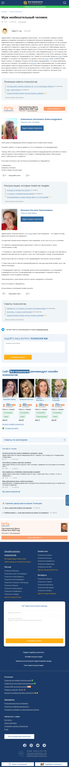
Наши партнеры (10, 723)
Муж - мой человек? (14, 90)
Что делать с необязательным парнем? (20, 194)
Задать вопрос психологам (14, 97)
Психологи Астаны (45, 558)
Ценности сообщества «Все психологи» (19, 693)
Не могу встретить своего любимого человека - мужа (22, 453)
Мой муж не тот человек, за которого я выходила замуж (26, 308)
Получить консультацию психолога (34, 6)
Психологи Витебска (45, 585)
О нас (6, 729)
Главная (4, 12)
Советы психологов (15, 12)
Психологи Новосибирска (14, 577)
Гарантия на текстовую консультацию (19, 683)
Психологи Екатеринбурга (14, 579)
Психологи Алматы (45, 555)
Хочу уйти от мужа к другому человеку (16, 462)
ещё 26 (21, 420)
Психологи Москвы (11, 571)
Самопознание (42, 417)
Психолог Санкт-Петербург (30, 122)
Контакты (8, 720)
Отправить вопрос (34, 641)
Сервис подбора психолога (33, 652)
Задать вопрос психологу (32, 128)
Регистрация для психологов (19, 736)
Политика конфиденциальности (16, 707)
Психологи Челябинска (13, 591)
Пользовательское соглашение (16, 703)
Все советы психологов (11, 491)
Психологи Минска (45, 579)
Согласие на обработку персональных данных (21, 710)
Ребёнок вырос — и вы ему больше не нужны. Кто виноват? (27, 513)
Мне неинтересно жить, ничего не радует (17, 481)
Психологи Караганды (46, 564)
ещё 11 (37, 420)
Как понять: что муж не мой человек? (19, 312)
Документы (9, 700)
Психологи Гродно (45, 590)
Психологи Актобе (44, 567)
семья (47, 59)
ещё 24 (4, 420)
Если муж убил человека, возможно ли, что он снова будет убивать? (30, 86)
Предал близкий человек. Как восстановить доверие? (25, 93)
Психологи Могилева (46, 588)
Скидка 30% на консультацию (15, 687)
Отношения (22, 22)
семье (31, 234)
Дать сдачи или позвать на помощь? (18, 508)
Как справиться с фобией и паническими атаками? (21, 472)
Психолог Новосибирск (29, 213)
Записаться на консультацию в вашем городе (33, 661)
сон (39, 47)
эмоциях (33, 63)
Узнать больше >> (54, 109)
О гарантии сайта (11, 428)
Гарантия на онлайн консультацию (17, 680)
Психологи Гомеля (45, 582)
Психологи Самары (11, 594)
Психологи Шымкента (46, 561)
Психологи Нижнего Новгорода (16, 582)
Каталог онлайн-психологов (13, 424)
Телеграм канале (42, 330)
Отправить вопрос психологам (16, 726)
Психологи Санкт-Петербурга (15, 574)
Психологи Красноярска (13, 588)
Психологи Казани (11, 585)
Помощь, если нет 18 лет (13, 690)
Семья (6, 417)
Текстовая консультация (33, 665)
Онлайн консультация (33, 657)
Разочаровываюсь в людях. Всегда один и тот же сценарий (27, 197)
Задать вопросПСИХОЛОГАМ (67, 500)
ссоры (60, 56)
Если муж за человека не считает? (18, 190)
